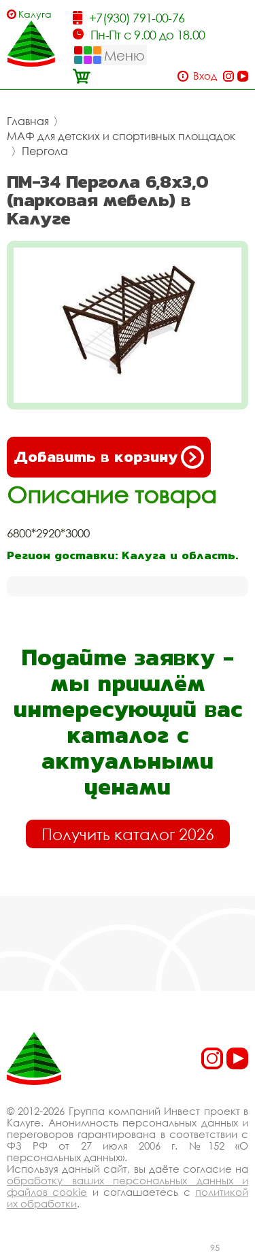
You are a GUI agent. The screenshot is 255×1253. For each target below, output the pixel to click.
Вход (205, 76)
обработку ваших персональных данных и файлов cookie (127, 1186)
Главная (28, 121)
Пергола (45, 151)
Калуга (35, 14)
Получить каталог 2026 (127, 833)
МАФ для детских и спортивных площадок (121, 136)
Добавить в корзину (109, 457)
